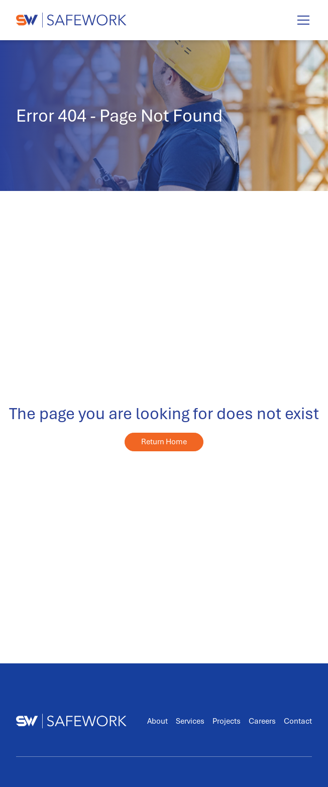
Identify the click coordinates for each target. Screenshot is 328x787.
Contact (298, 721)
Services (190, 721)
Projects (226, 721)
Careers (262, 721)
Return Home (164, 442)
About (157, 721)
